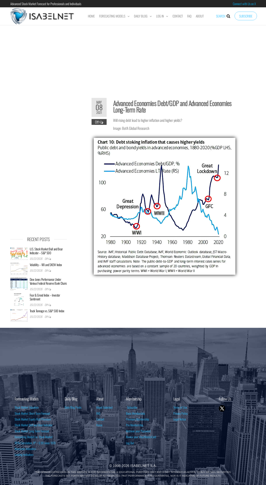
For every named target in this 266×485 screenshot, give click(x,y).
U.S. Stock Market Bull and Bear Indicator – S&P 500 (46, 250)
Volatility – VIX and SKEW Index (46, 264)
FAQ (189, 16)
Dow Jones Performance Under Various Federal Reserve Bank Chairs (48, 281)
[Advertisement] (133, 58)
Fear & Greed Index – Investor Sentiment (45, 297)
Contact (178, 16)
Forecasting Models (112, 16)
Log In (160, 16)
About (200, 16)
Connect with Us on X (244, 3)
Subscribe (245, 16)
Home (91, 16)
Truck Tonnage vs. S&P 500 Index (47, 310)
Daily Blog (141, 16)
